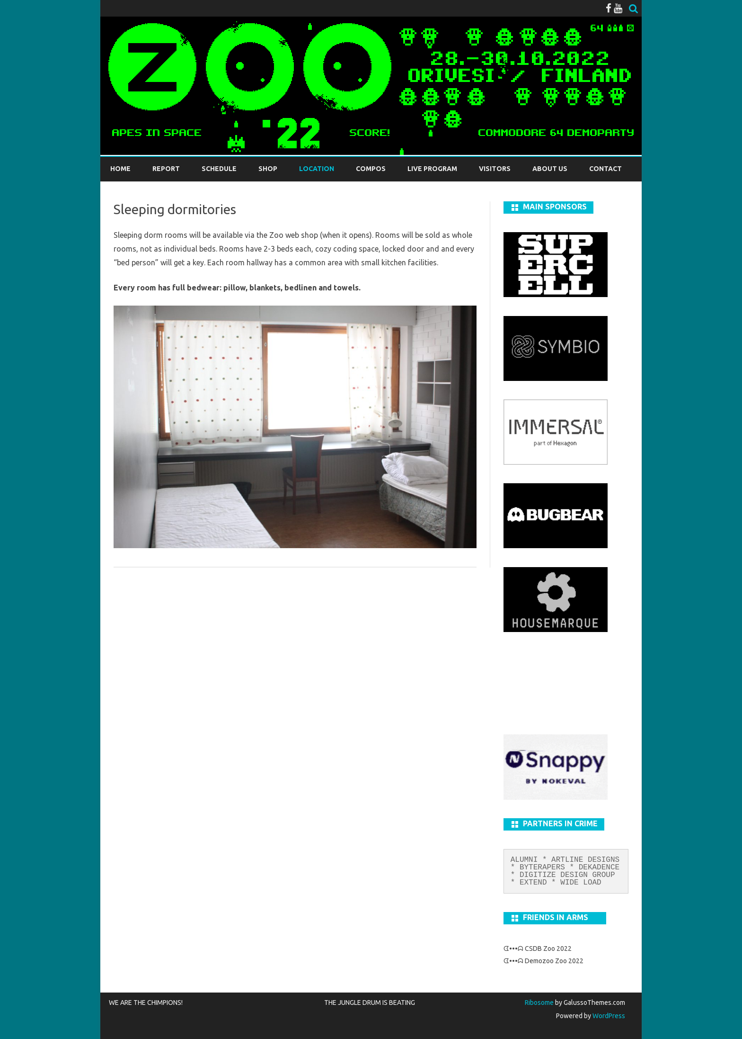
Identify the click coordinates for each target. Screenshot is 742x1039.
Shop (267, 168)
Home (120, 168)
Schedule (219, 168)
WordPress (608, 1016)
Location (316, 168)
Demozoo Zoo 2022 (554, 961)
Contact (605, 168)
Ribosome (539, 1002)
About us (549, 168)
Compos (371, 168)
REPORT (166, 168)
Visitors (495, 168)
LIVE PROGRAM (432, 168)
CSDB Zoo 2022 (548, 948)
